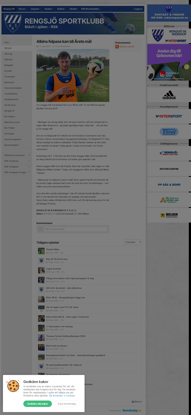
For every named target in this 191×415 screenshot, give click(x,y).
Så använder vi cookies (62, 395)
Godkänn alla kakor (37, 403)
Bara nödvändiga (67, 403)
